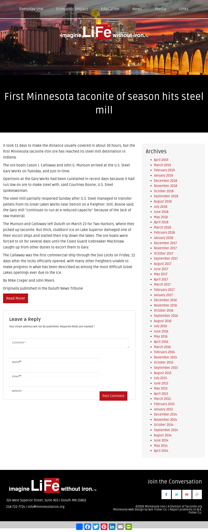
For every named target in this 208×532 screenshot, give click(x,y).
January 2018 (163, 238)
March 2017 (162, 285)
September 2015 (166, 368)
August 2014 (163, 435)
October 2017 (163, 253)
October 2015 (163, 362)
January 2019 (163, 176)
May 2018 (161, 217)
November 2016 (165, 305)
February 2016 (164, 352)
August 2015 (163, 373)
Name (16, 362)
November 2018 (165, 186)
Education (110, 9)
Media (160, 9)
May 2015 (161, 388)
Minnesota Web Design (128, 509)
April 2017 (161, 279)
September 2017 (166, 259)
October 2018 (164, 191)
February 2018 (164, 233)
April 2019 (161, 160)
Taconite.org (193, 506)
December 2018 (165, 181)
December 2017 (165, 243)
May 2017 (161, 274)
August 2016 (163, 321)
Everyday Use (31, 9)
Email (16, 377)
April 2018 (161, 222)
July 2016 (160, 326)
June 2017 (161, 269)
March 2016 (162, 347)
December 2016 (165, 300)
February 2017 (164, 290)
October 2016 (163, 311)
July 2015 (160, 378)
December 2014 (165, 414)
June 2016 (161, 331)
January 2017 (163, 295)
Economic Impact (72, 9)
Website (17, 391)
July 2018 (160, 207)
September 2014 (166, 430)
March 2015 (162, 399)
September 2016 (166, 316)
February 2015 (164, 404)
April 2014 (161, 451)
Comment (19, 342)
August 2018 (163, 202)
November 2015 (165, 357)
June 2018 (161, 212)
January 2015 (163, 409)
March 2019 (162, 165)
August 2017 (162, 264)
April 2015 (161, 394)
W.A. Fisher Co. (195, 511)
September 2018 (166, 196)
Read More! (15, 298)
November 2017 (165, 248)
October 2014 (163, 425)
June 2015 (161, 383)
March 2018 (162, 228)
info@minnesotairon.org (46, 507)
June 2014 (161, 440)
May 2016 (161, 337)
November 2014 (165, 420)
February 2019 (164, 170)
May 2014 (161, 446)
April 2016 (161, 342)
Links (184, 9)
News (137, 9)
